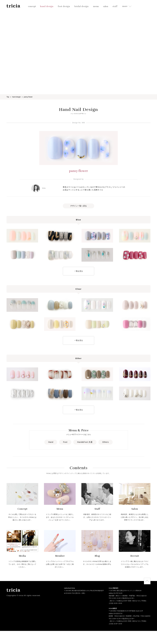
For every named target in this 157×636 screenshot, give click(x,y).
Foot (65, 442)
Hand (50, 442)
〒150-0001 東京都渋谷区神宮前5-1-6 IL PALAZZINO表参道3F (84, 590)
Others (105, 442)
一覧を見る (78, 271)
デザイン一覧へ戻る (78, 206)
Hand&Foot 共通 (84, 442)
